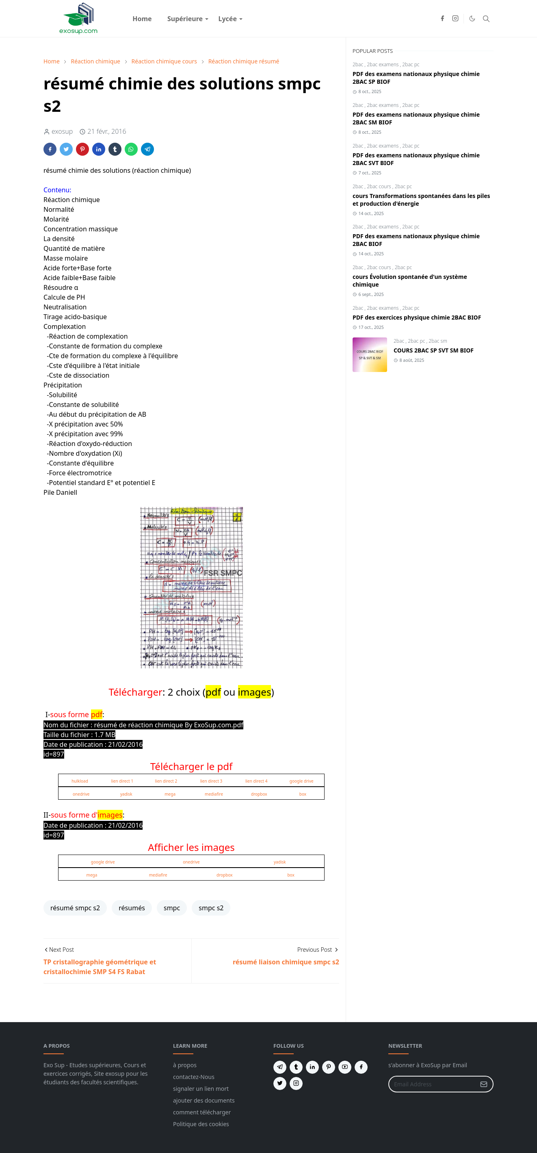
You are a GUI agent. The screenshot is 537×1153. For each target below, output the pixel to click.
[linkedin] (312, 1067)
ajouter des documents (204, 1100)
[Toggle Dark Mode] (472, 18)
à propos (185, 1065)
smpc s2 (211, 907)
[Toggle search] (486, 18)
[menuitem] (142, 18)
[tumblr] (296, 1067)
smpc (172, 907)
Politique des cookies (201, 1124)
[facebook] (442, 19)
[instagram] (455, 19)
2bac (358, 64)
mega (170, 794)
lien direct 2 (166, 781)
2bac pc (410, 64)
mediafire (214, 794)
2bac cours (379, 186)
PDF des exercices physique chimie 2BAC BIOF (417, 317)
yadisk (126, 794)
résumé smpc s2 (75, 907)
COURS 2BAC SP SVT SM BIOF (434, 350)
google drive (302, 781)
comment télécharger (202, 1112)
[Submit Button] (484, 1084)
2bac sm (438, 340)
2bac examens (383, 64)
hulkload (79, 781)
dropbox (259, 794)
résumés (132, 907)
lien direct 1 (122, 781)
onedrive (81, 794)
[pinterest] (328, 1067)
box (302, 794)
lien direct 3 (211, 781)
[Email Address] (432, 1084)
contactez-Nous (193, 1077)
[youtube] (344, 1067)
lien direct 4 (256, 781)
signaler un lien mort (201, 1088)
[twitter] (279, 1083)
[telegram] (279, 1067)
